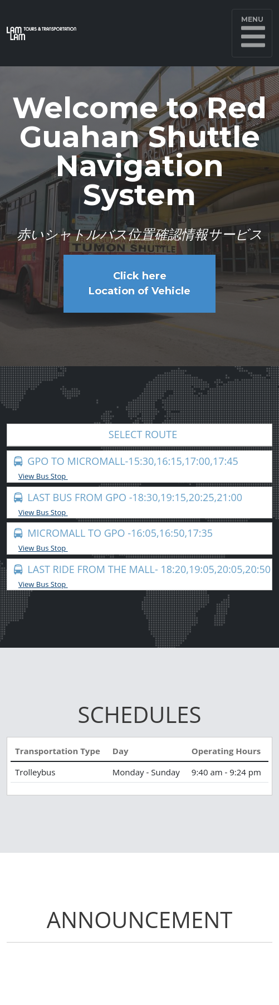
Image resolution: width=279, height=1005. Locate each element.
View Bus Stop (46, 476)
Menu (253, 32)
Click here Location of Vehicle (139, 283)
